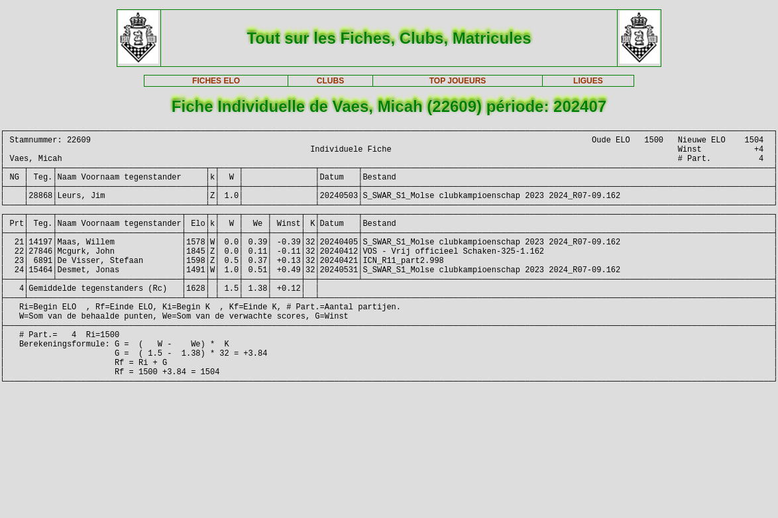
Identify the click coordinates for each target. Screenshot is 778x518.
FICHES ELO (216, 80)
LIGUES (588, 80)
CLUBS (330, 80)
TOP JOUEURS (457, 80)
